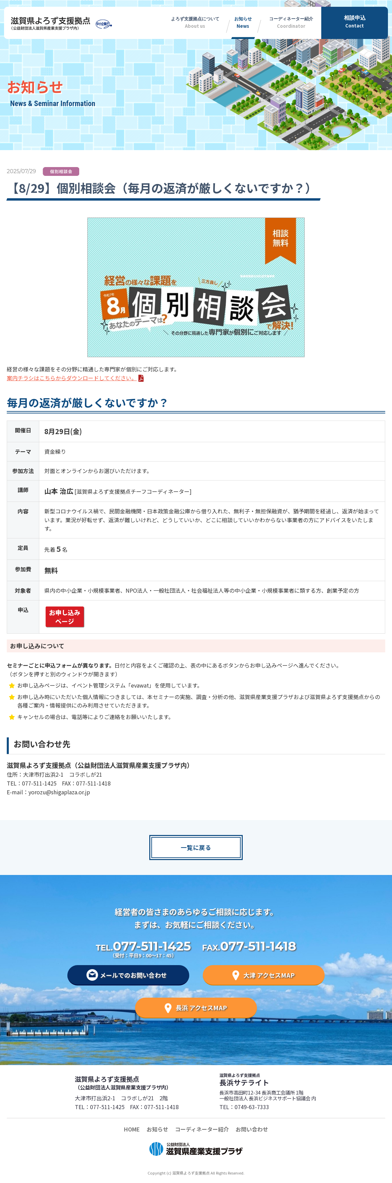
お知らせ (157, 1129)
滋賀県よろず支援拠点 (135, 1082)
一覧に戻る (196, 847)
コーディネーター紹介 (202, 1129)
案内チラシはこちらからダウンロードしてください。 (72, 378)
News (243, 21)
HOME (132, 1129)
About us (195, 21)
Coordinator (291, 21)
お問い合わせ (252, 1129)
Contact (354, 21)
